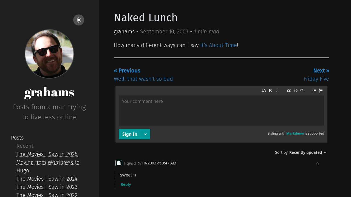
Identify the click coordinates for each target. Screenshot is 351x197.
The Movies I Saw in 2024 (46, 178)
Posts (17, 137)
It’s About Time (218, 45)
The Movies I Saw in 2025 (47, 154)
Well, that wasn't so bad (143, 74)
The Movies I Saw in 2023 (47, 187)
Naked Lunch (146, 17)
